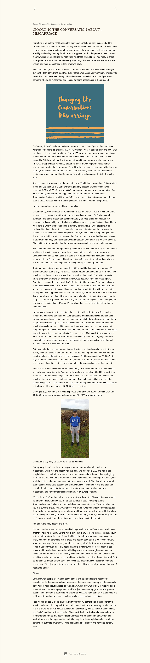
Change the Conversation (61, 24)
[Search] (115, 8)
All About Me (44, 24)
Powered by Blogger (75, 654)
